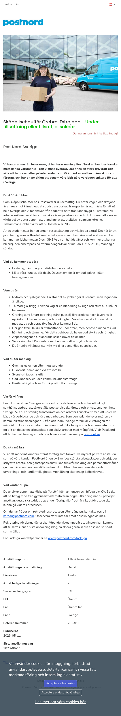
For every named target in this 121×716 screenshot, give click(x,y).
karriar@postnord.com (18, 516)
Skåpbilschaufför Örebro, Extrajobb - (51, 124)
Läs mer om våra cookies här (60, 702)
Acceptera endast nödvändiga (61, 693)
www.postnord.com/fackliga (67, 538)
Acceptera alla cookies (60, 683)
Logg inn (13, 4)
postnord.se (92, 434)
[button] (112, 4)
